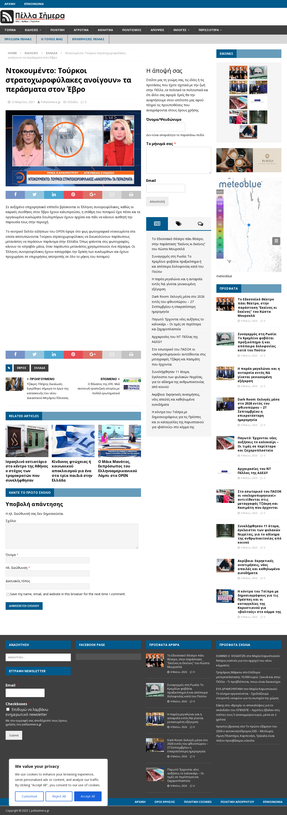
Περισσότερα (209, 30)
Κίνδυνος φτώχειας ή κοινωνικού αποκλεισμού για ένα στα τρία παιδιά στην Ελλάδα (72, 471)
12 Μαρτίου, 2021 (23, 102)
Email (151, 180)
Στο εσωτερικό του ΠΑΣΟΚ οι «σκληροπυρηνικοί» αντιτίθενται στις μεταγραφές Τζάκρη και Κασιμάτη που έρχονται (259, 499)
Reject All (59, 796)
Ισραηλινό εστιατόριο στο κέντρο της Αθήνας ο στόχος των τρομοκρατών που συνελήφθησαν (27, 471)
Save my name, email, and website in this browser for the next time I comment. (68, 594)
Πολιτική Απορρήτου (237, 802)
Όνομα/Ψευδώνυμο (163, 119)
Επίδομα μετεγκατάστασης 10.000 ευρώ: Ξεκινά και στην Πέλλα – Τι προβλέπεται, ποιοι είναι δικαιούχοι (248, 677)
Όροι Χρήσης (164, 802)
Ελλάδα (73, 102)
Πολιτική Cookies (198, 802)
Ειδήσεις (31, 30)
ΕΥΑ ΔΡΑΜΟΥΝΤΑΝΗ (229, 689)
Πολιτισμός (131, 30)
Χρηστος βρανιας (227, 726)
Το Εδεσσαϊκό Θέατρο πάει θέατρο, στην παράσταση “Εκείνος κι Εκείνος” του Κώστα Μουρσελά (178, 244)
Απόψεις (157, 30)
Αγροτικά (81, 30)
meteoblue (224, 276)
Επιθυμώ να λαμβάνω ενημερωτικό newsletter (27, 712)
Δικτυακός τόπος (18, 581)
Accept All (88, 796)
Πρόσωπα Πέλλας (18, 39)
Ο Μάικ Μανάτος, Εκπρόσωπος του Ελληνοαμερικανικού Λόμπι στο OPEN (117, 468)
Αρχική (9, 4)
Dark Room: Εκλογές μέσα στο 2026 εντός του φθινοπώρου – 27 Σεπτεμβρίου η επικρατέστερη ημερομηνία (259, 409)
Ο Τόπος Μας (52, 39)
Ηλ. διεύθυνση (17, 568)
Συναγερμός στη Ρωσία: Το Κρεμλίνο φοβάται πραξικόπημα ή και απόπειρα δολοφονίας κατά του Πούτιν (257, 342)
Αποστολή (157, 201)
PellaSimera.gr (51, 102)
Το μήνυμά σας (161, 143)
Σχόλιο (11, 521)
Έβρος (21, 368)
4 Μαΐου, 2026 (249, 320)
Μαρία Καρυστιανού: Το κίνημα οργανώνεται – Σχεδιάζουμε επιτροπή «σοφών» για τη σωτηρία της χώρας (247, 693)
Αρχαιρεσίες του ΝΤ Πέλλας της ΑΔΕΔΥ (254, 471)
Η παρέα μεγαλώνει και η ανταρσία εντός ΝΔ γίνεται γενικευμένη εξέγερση (177, 284)
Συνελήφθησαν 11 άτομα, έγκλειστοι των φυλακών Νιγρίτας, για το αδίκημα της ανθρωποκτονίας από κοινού (259, 534)
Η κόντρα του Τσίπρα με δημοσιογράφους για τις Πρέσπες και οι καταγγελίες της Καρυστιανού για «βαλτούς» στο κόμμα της (259, 601)
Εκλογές (180, 30)
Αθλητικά (105, 30)
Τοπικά (10, 30)
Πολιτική (57, 30)
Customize (29, 796)
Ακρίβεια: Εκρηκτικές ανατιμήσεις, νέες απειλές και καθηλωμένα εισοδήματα (176, 399)
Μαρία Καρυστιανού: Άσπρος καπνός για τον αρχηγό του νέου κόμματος (248, 660)
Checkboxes (18, 704)
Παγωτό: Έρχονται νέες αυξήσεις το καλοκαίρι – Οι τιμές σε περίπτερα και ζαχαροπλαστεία (178, 324)
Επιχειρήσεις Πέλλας (88, 39)
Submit (14, 735)
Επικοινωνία (34, 4)
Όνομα (11, 555)
